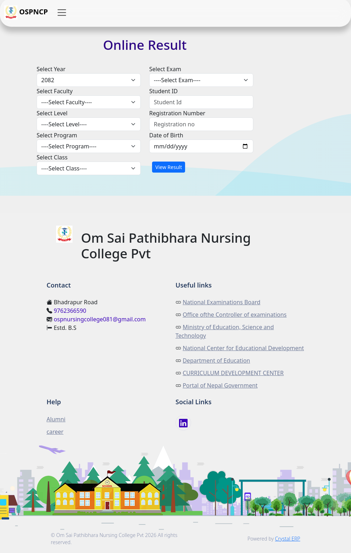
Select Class (52, 157)
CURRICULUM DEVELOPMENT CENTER (233, 373)
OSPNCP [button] (26, 13)
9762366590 (70, 311)
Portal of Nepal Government (220, 385)
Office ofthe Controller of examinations (235, 314)
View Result (168, 167)
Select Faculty (55, 91)
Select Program (57, 135)
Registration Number (177, 113)
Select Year (51, 69)
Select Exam (165, 69)
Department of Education (216, 360)
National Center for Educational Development (243, 348)
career (55, 432)
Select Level (52, 113)
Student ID (163, 91)
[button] (61, 13)
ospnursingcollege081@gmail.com (100, 319)
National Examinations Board (221, 302)
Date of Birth (166, 135)
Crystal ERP (287, 538)
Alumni (56, 419)
